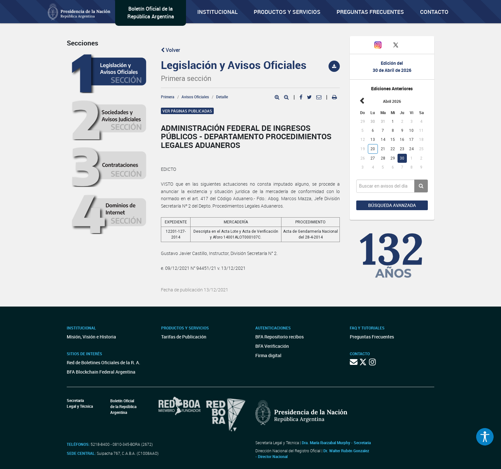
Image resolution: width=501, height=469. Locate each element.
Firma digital (268, 355)
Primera (167, 96)
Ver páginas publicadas (187, 110)
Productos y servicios (287, 11)
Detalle (222, 96)
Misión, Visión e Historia (91, 337)
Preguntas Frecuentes (370, 11)
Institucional (217, 11)
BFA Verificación (272, 346)
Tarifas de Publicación (183, 337)
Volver (170, 50)
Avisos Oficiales (195, 96)
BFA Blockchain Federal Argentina (101, 372)
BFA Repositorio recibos (279, 337)
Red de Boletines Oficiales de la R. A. (103, 362)
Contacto (434, 11)
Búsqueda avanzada (392, 205)
